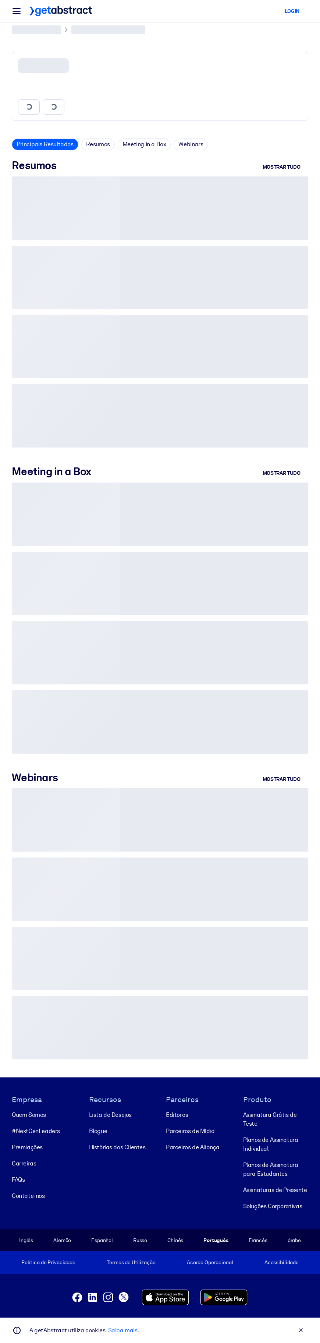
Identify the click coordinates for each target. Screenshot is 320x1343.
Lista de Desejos (110, 1114)
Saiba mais (123, 1330)
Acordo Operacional (210, 1262)
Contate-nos (28, 1195)
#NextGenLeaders (36, 1130)
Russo (140, 1240)
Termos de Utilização (131, 1262)
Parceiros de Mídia (190, 1130)
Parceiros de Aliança (193, 1146)
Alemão (62, 1240)
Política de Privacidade (48, 1262)
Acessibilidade (281, 1262)
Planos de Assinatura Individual (270, 1144)
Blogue (98, 1130)
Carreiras (24, 1163)
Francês (258, 1240)
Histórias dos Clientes (117, 1146)
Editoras (177, 1114)
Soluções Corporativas (272, 1205)
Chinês (175, 1240)
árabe (294, 1240)
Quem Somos (29, 1114)
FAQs (18, 1179)
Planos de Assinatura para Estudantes (270, 1169)
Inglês (26, 1240)
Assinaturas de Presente (275, 1189)
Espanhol (102, 1240)
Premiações (27, 1146)
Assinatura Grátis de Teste (270, 1119)
